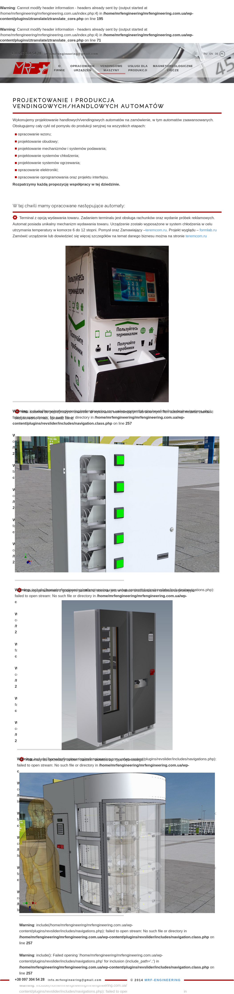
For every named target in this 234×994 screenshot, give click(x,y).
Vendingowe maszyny (111, 68)
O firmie (59, 68)
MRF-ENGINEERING (162, 980)
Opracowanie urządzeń (82, 68)
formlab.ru (208, 230)
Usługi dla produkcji (138, 68)
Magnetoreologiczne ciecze (173, 68)
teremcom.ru (156, 230)
